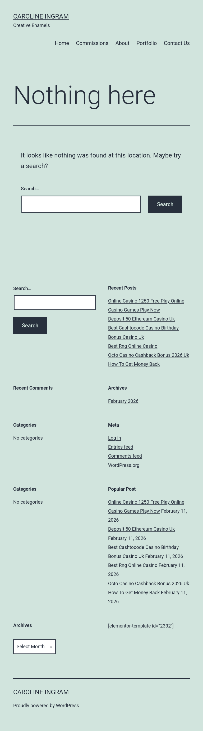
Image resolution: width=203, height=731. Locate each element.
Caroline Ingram (41, 16)
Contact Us (177, 43)
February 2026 (123, 401)
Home (62, 43)
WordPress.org (124, 465)
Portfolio (146, 43)
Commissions (92, 43)
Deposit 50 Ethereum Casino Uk (141, 319)
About (123, 43)
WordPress (67, 705)
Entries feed (120, 447)
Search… (30, 188)
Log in (114, 438)
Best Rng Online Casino (132, 346)
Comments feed (125, 456)
